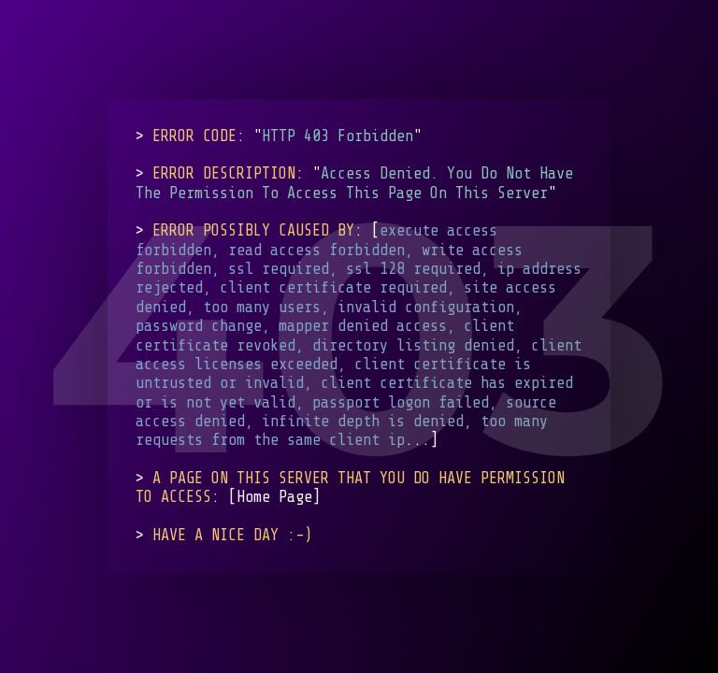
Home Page (274, 498)
